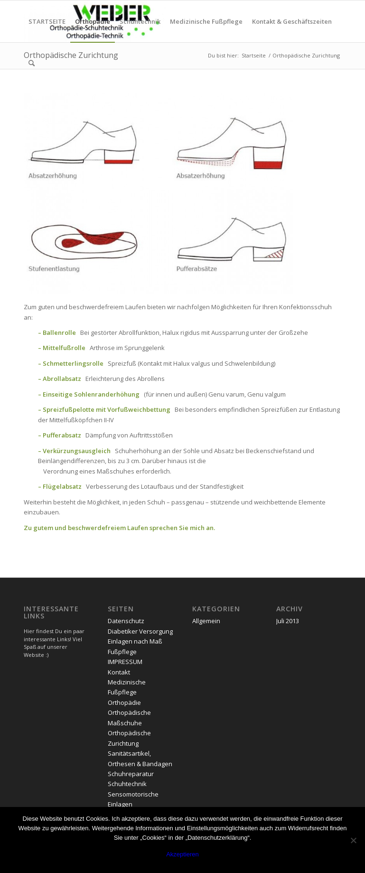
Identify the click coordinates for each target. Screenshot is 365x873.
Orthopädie (124, 702)
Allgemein (206, 621)
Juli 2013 (287, 621)
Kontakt (119, 672)
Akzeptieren (182, 854)
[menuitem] (47, 21)
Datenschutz (126, 621)
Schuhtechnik (127, 783)
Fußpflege (122, 651)
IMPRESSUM (125, 661)
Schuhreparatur (131, 773)
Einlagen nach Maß (135, 641)
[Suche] (31, 63)
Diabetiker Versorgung (140, 631)
